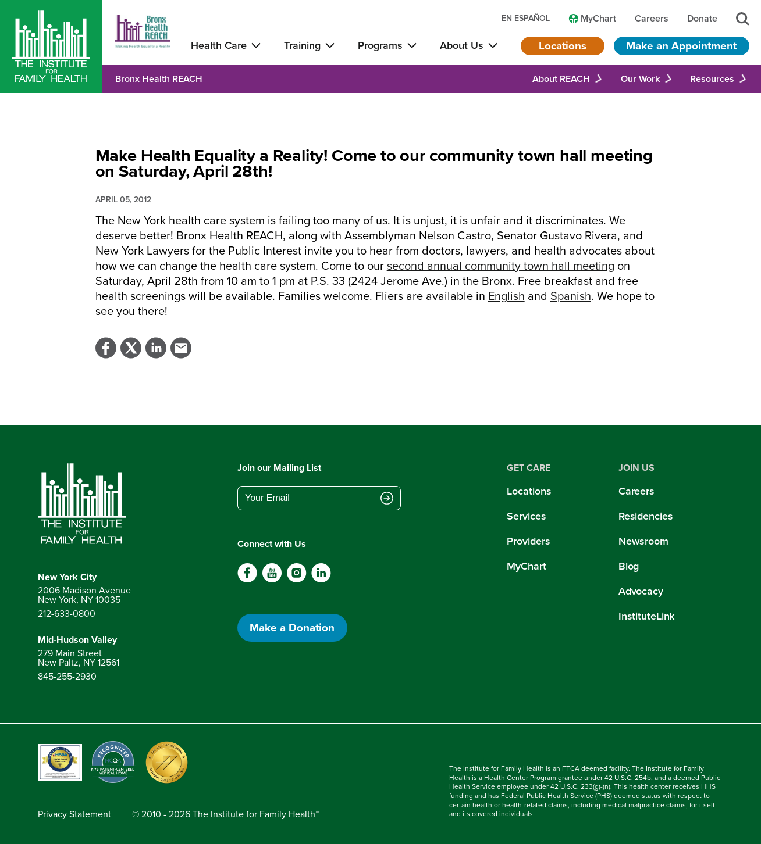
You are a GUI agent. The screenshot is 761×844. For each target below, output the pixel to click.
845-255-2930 (67, 676)
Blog (628, 566)
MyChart (526, 566)
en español (526, 19)
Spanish (570, 296)
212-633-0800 (66, 613)
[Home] (51, 46)
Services (526, 516)
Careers (636, 491)
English (506, 296)
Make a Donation (292, 627)
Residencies (645, 516)
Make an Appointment (681, 45)
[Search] (742, 19)
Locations (562, 45)
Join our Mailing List (279, 467)
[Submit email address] (386, 499)
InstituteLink (646, 616)
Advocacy (640, 591)
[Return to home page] (84, 504)
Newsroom (643, 541)
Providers (528, 541)
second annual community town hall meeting (500, 265)
